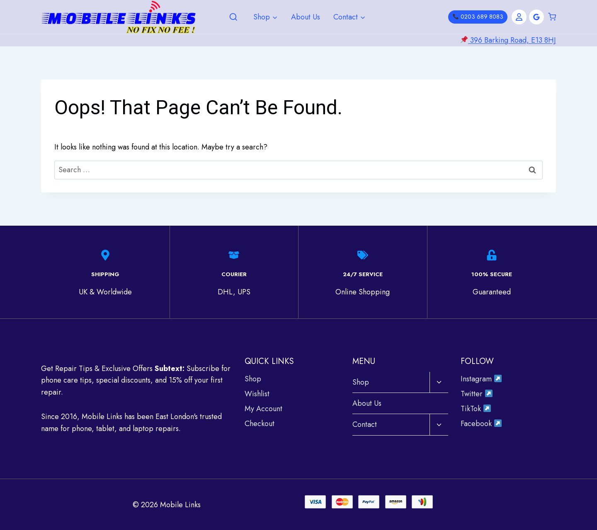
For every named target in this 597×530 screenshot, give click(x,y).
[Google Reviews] (536, 17)
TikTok (476, 408)
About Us (305, 17)
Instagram (481, 378)
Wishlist (257, 393)
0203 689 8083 (478, 16)
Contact (364, 424)
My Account (263, 408)
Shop (253, 378)
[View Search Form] (233, 17)
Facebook (481, 423)
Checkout (259, 423)
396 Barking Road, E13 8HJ (512, 40)
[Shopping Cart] (552, 17)
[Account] (519, 17)
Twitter (477, 393)
